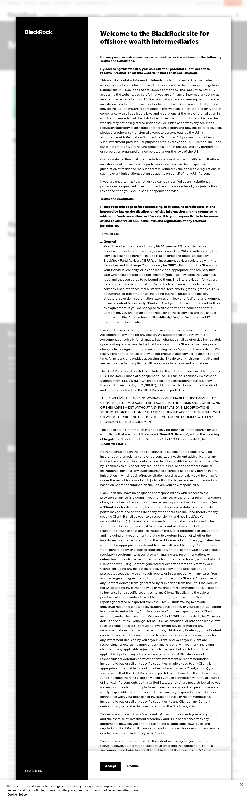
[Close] (241, 785)
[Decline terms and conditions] (133, 766)
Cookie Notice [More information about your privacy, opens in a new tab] (17, 796)
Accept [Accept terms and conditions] (110, 766)
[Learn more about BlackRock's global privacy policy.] (34, 770)
